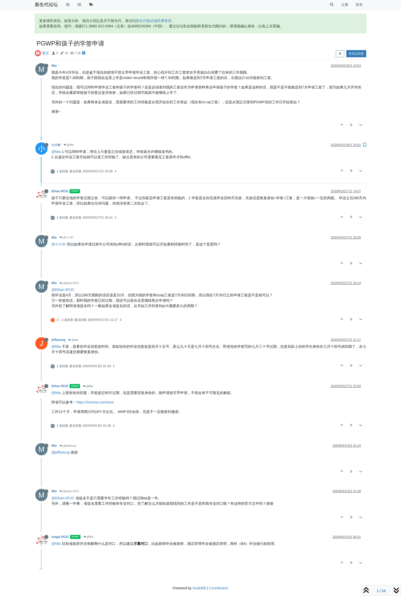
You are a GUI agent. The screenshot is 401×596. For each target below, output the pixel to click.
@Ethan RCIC (69, 283)
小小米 (56, 145)
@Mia (69, 144)
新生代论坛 (46, 4)
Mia (54, 66)
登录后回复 (356, 53)
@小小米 (66, 237)
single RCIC (60, 537)
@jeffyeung (68, 445)
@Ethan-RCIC (62, 290)
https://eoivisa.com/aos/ (95, 402)
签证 (45, 53)
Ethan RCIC (60, 191)
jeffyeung (58, 340)
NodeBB (199, 588)
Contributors (218, 588)
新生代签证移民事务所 (154, 21)
